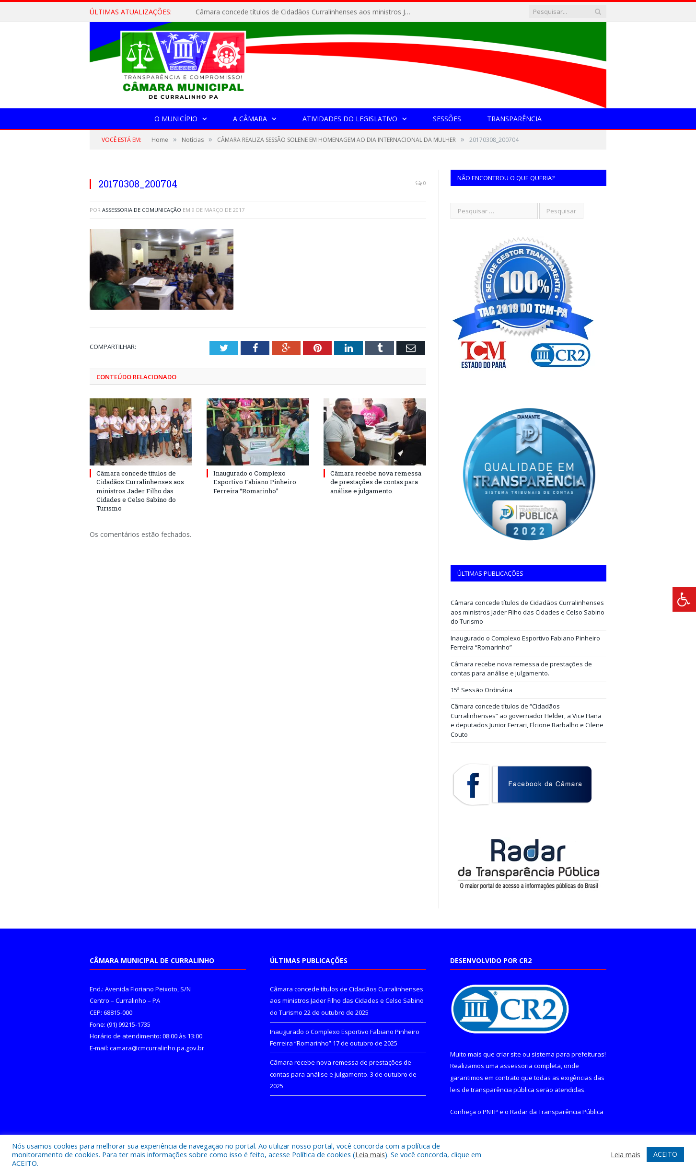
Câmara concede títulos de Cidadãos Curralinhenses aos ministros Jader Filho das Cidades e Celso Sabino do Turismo (306, 12)
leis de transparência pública (492, 1089)
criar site (508, 1054)
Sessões (447, 118)
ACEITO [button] (665, 1154)
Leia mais (370, 1154)
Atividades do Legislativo (349, 118)
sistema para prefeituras (568, 1054)
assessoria (516, 1065)
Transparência (514, 118)
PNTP (490, 1111)
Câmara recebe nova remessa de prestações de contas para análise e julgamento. (375, 482)
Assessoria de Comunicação (141, 209)
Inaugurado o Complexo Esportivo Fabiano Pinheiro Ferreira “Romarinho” (254, 482)
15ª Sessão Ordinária (481, 690)
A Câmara (250, 118)
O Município (175, 118)
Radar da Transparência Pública (556, 1111)
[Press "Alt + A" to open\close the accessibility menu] (684, 599)
